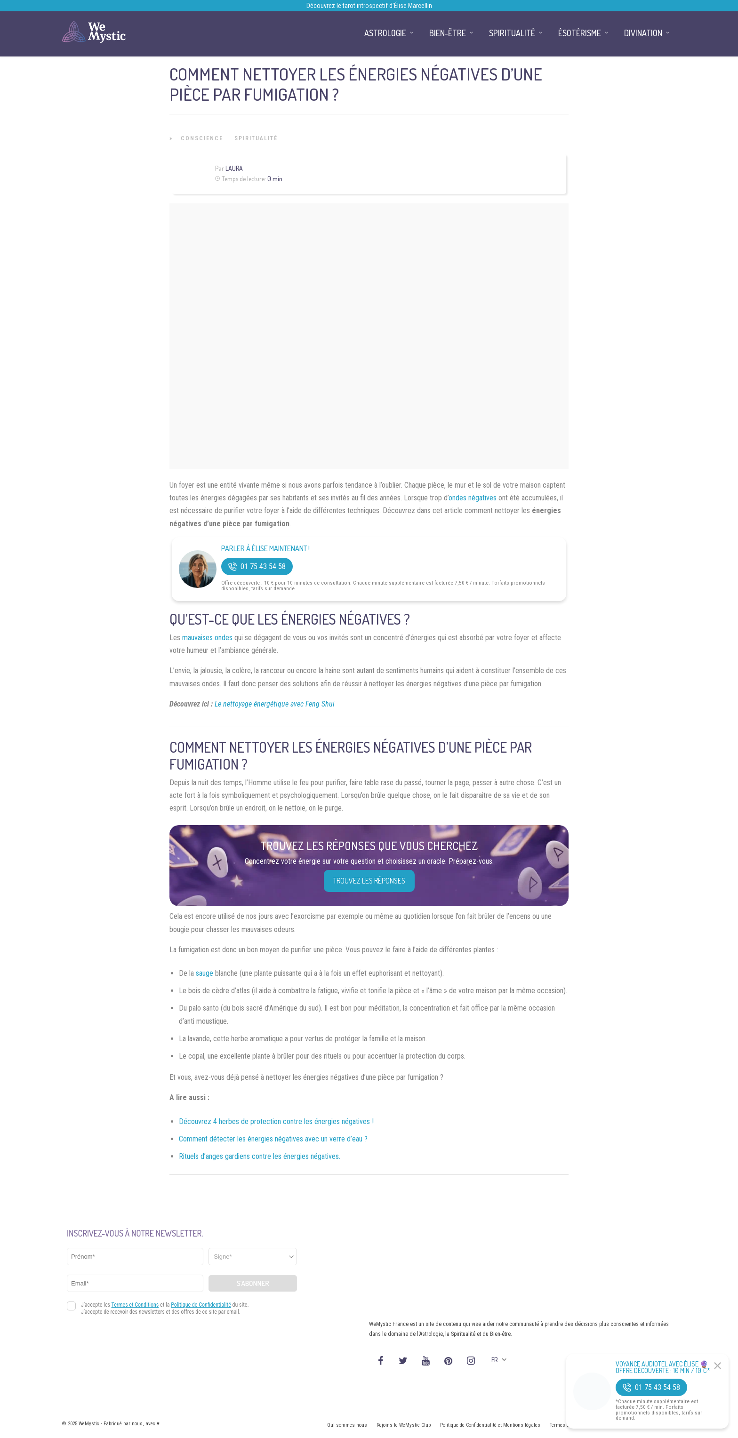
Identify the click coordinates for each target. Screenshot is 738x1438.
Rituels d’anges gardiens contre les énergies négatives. (259, 1156)
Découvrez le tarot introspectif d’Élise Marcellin (369, 5)
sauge (204, 973)
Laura (234, 168)
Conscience (202, 138)
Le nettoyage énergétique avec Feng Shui (275, 703)
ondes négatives (473, 497)
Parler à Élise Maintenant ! (265, 548)
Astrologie (385, 33)
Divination (643, 33)
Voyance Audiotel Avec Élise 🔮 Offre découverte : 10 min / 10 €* (663, 1367)
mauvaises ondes (207, 637)
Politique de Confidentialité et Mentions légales (490, 1425)
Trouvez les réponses (369, 880)
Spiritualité (256, 138)
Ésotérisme (579, 33)
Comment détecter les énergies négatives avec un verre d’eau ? (273, 1138)
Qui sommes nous (347, 1425)
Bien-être (447, 33)
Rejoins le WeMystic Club (404, 1425)
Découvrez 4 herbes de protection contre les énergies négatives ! (276, 1121)
